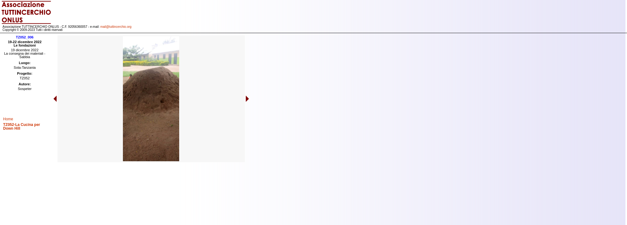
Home (8, 119)
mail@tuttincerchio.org (116, 26)
